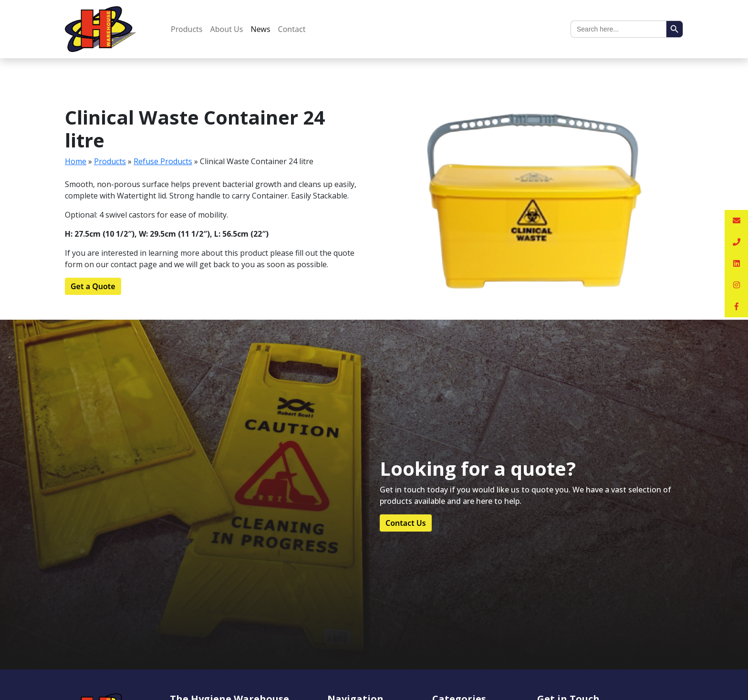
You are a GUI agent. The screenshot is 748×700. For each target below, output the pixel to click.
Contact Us (405, 523)
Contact (292, 29)
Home (75, 161)
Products (187, 29)
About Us (226, 29)
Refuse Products (163, 161)
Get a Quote (93, 286)
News (260, 29)
